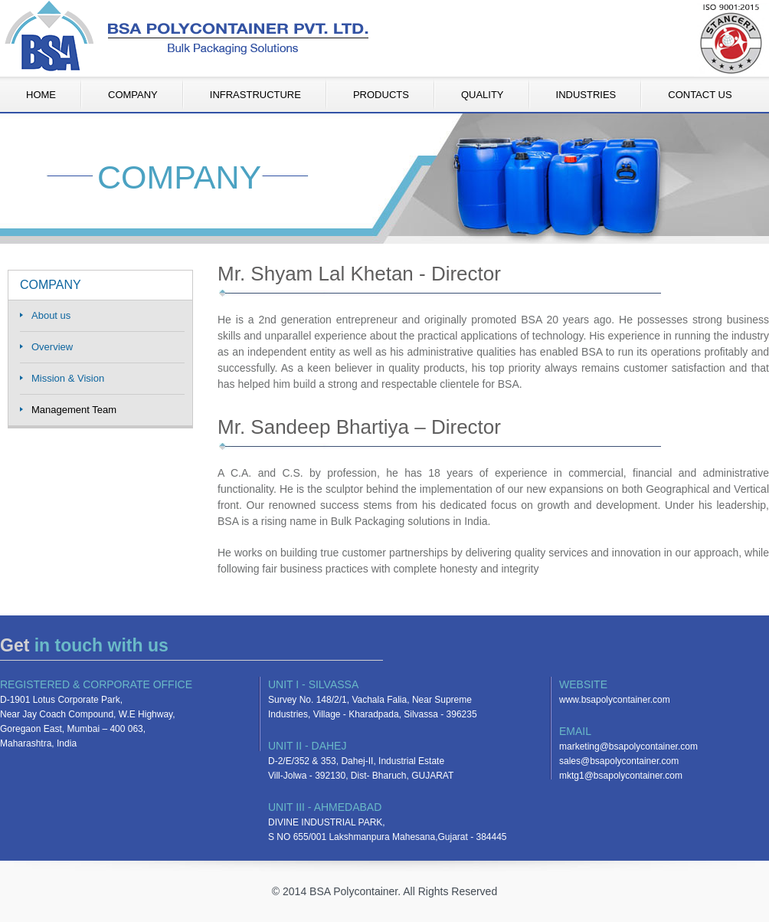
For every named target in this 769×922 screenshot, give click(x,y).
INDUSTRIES (586, 94)
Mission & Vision (67, 378)
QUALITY (482, 94)
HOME (41, 94)
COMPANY (133, 94)
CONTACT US (699, 94)
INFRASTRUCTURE (255, 94)
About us (50, 315)
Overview (52, 347)
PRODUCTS (381, 94)
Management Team (73, 409)
